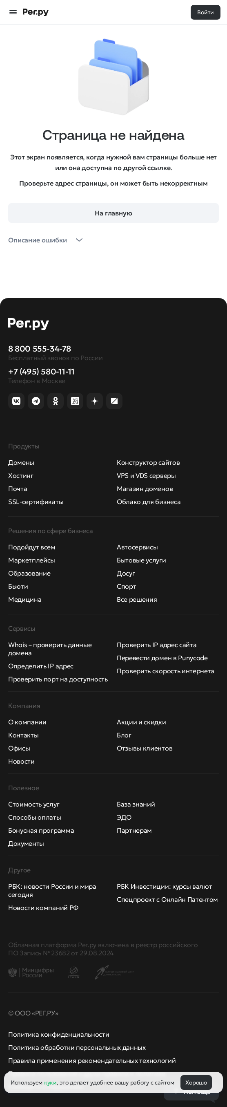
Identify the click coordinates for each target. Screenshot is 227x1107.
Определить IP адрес (40, 666)
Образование (29, 573)
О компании (27, 722)
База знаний (136, 804)
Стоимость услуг (33, 804)
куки (50, 1082)
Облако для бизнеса (148, 501)
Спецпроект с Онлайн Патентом (167, 899)
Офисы (19, 748)
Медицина (24, 599)
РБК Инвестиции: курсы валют (164, 886)
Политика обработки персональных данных (77, 1047)
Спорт (126, 586)
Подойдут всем (32, 547)
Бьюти (18, 586)
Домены (21, 462)
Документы (26, 843)
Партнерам (134, 830)
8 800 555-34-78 (39, 348)
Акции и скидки (141, 722)
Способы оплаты (34, 817)
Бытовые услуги (141, 560)
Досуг (126, 573)
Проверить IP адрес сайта (156, 645)
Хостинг (20, 475)
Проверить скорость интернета (165, 671)
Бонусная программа (41, 830)
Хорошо (196, 1082)
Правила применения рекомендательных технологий (92, 1060)
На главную (113, 213)
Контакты (23, 735)
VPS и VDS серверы (146, 475)
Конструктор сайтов (148, 462)
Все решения (137, 599)
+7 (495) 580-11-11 (41, 371)
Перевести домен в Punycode (162, 658)
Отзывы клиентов (144, 748)
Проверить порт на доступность (58, 679)
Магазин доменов (145, 488)
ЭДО (124, 817)
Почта (17, 488)
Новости (21, 761)
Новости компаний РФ (43, 907)
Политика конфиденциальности (58, 1034)
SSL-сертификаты (35, 501)
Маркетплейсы (31, 560)
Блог (124, 735)
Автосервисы (137, 547)
